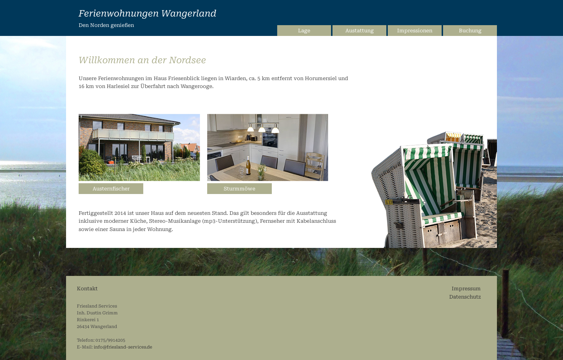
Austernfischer (111, 188)
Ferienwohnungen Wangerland (148, 13)
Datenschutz (465, 297)
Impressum (466, 288)
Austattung (359, 30)
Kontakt (87, 288)
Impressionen (414, 30)
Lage (304, 30)
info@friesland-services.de (123, 347)
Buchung (470, 30)
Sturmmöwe (239, 188)
